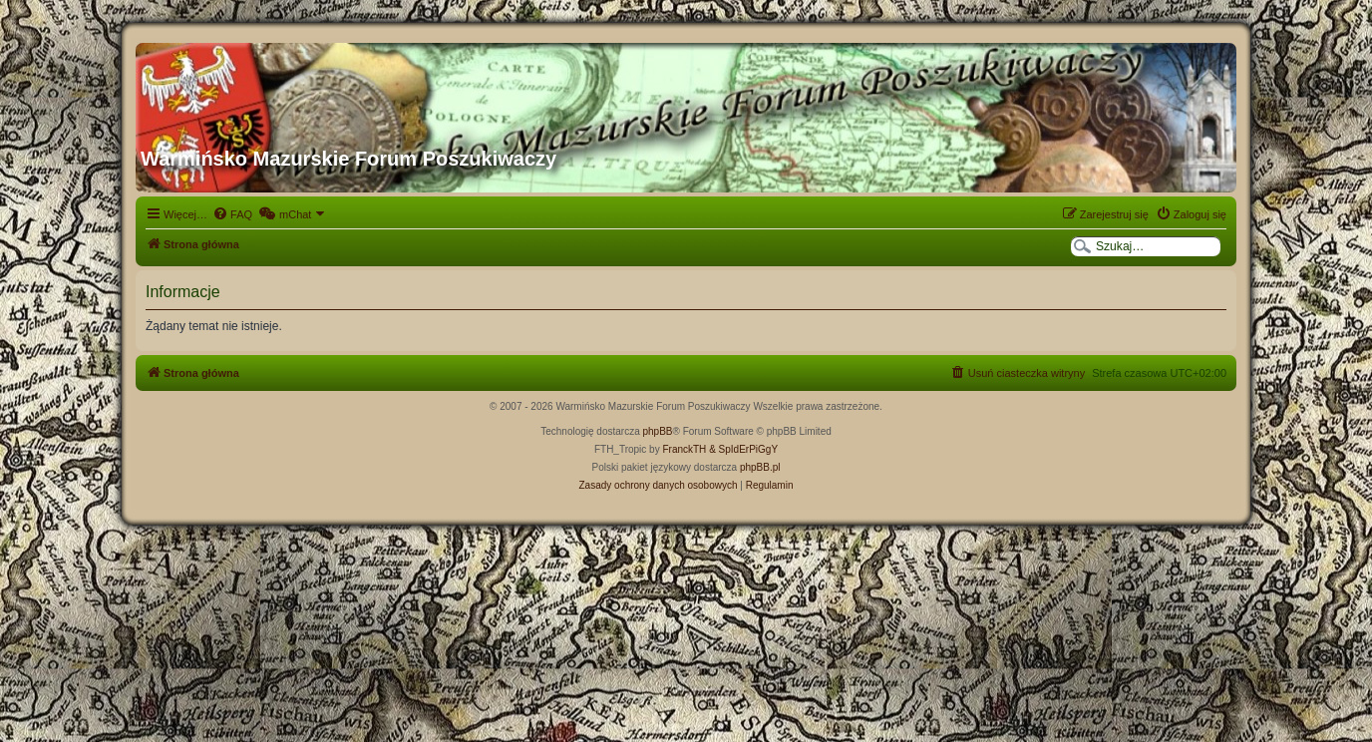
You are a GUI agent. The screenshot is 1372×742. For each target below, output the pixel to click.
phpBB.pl (760, 467)
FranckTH (684, 449)
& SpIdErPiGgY (743, 449)
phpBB (658, 431)
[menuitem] (232, 214)
